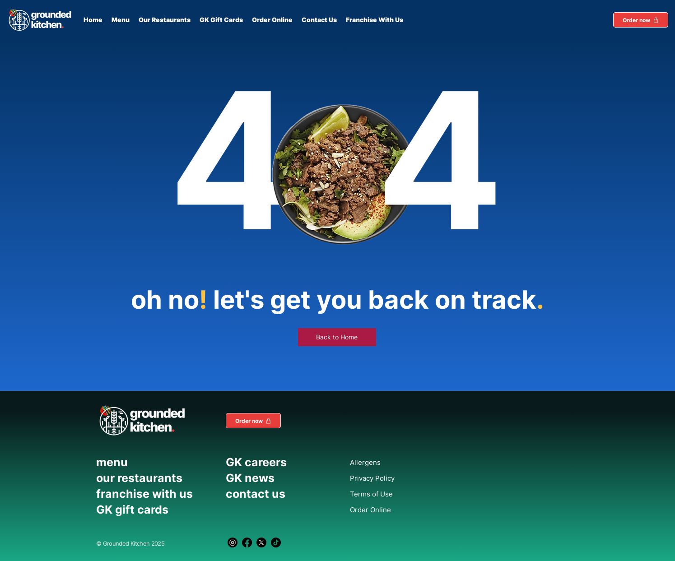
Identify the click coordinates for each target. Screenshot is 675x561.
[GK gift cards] (156, 509)
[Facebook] (247, 542)
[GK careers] (278, 462)
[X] (261, 542)
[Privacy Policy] (392, 477)
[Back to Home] (337, 337)
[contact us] (278, 493)
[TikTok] (276, 542)
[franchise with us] (156, 493)
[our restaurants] (156, 477)
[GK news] (278, 477)
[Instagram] (232, 542)
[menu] (156, 462)
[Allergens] (392, 462)
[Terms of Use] (392, 493)
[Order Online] (392, 509)
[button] (640, 20)
